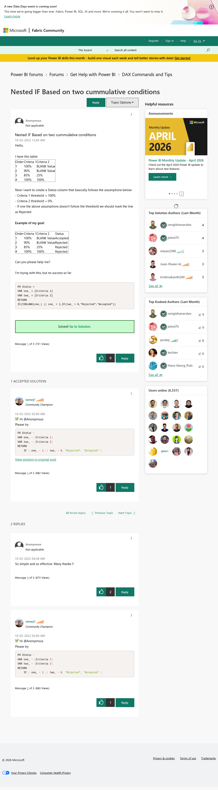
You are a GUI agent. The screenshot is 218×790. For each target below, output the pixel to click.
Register (154, 40)
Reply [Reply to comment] (124, 489)
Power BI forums (27, 74)
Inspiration (92, 30)
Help (183, 40)
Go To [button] (197, 41)
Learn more (12, 16)
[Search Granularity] (93, 50)
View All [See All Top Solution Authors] (156, 286)
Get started (182, 58)
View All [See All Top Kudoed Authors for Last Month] (156, 374)
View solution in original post (35, 461)
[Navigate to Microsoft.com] (14, 30)
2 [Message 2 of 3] (28, 475)
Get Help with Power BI (93, 74)
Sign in (169, 40)
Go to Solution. (80, 327)
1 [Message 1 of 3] (28, 345)
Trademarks (208, 761)
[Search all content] (162, 50)
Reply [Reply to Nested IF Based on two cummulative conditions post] (124, 359)
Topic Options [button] (121, 102)
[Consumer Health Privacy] (55, 776)
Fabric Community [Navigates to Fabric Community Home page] (48, 30)
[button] (96, 102)
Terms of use (188, 761)
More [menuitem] (162, 30)
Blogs (148, 30)
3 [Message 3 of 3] (28, 579)
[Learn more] (162, 177)
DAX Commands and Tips (147, 74)
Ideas (110, 30)
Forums (73, 30)
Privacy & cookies (164, 761)
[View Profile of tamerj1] (30, 400)
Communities (129, 30)
